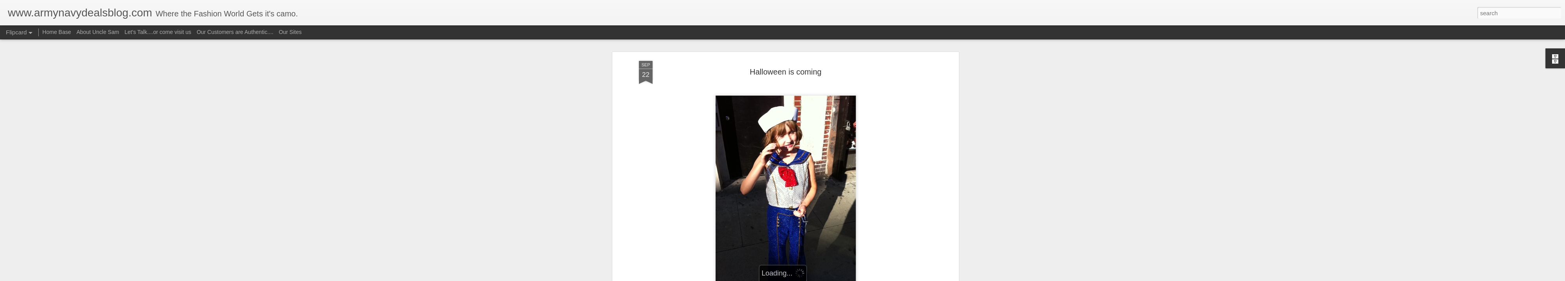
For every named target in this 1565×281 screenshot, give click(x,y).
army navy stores (774, 209)
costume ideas (873, 209)
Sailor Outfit (739, 180)
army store (810, 209)
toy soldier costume (876, 216)
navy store (782, 216)
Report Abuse (830, 276)
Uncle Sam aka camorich (826, 199)
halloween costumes (696, 216)
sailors (841, 216)
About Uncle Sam (97, 32)
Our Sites (290, 32)
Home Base (56, 32)
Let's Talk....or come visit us (157, 32)
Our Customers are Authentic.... (235, 32)
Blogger (807, 276)
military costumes (745, 216)
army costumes (688, 209)
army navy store (730, 209)
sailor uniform (814, 216)
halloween (906, 209)
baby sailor (839, 209)
